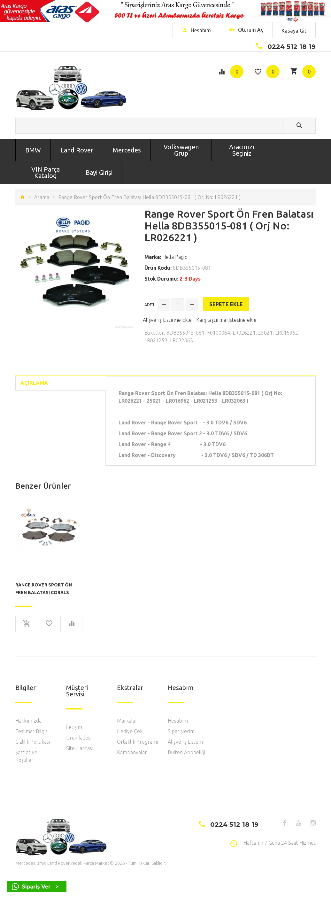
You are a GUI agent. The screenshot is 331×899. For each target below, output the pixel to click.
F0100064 (218, 333)
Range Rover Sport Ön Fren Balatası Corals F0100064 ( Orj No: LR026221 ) (48, 588)
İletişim (74, 727)
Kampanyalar (132, 752)
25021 (265, 333)
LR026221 (244, 333)
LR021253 (155, 340)
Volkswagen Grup (181, 150)
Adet (149, 305)
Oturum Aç (246, 30)
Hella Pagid (175, 257)
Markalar (127, 721)
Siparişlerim (181, 731)
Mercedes (127, 150)
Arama (41, 197)
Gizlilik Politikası (32, 742)
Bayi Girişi (99, 172)
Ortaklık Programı (137, 742)
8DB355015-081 (185, 333)
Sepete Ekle (226, 304)
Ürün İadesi (78, 737)
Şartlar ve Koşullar (26, 756)
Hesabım (178, 721)
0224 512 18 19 (291, 46)
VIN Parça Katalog (45, 172)
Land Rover (76, 150)
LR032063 (181, 340)
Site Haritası (79, 748)
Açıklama (34, 383)
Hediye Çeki (130, 731)
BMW (33, 150)
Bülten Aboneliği (186, 752)
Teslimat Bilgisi (32, 731)
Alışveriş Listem (185, 742)
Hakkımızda (28, 721)
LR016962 (286, 333)
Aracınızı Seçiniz (241, 150)
